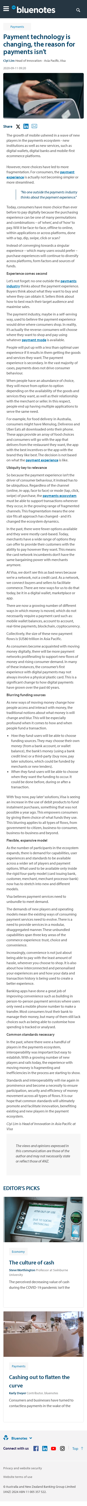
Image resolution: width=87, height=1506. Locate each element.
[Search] (78, 9)
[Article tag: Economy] (18, 1251)
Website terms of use (17, 1477)
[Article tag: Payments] (18, 1366)
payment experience (42, 460)
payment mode (34, 339)
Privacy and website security (22, 1468)
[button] (6, 9)
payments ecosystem (60, 495)
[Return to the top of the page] (77, 1448)
